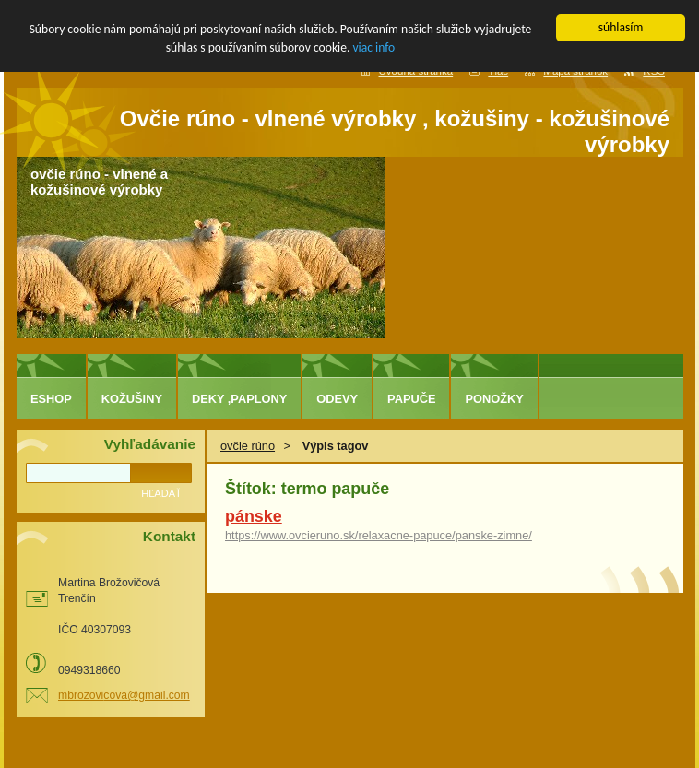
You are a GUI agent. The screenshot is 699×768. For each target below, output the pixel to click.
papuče (411, 399)
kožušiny (131, 399)
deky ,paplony (239, 399)
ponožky (494, 399)
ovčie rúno (247, 446)
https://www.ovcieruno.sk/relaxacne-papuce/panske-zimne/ (378, 535)
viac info (373, 47)
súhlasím (621, 27)
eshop (51, 399)
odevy (337, 399)
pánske (253, 516)
